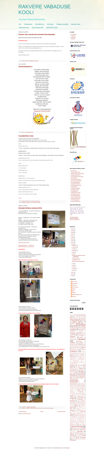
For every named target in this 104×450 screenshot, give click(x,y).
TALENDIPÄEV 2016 (25, 136)
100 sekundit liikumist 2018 (76, 185)
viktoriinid (82, 432)
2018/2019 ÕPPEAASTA (75, 183)
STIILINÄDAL (72, 408)
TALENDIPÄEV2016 (73, 420)
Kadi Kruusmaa (75, 286)
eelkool (76, 334)
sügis (71, 414)
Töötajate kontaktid (62, 24)
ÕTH (73, 438)
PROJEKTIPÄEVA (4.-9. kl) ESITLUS (26, 246)
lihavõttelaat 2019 (77, 372)
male (70, 385)
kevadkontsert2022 (81, 361)
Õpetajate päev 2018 (75, 189)
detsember (74, 244)
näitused (82, 388)
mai (73, 262)
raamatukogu (72, 397)
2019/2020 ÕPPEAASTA (75, 175)
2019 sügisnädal (74, 178)
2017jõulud (75, 317)
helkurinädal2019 (81, 347)
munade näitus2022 (76, 385)
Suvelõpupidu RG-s (74, 191)
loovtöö (79, 383)
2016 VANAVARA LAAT (78, 316)
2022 (72, 233)
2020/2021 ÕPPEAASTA (75, 172)
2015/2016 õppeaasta (75, 219)
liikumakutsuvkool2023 (74, 380)
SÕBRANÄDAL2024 (73, 413)
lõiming (78, 384)
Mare (73, 290)
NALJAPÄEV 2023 (73, 388)
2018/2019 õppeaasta (74, 318)
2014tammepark (72, 315)
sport (71, 407)
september (74, 249)
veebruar (74, 267)
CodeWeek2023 (72, 331)
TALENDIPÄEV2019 (81, 420)
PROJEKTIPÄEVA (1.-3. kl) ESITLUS (26, 245)
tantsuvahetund (72, 424)
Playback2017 (72, 390)
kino (83, 363)
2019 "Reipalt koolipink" (75, 182)
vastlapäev (77, 432)
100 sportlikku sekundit (75, 194)
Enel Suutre (74, 280)
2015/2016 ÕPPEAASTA (75, 198)
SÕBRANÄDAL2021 (80, 412)
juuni (73, 253)
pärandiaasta (80, 396)
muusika (82, 385)
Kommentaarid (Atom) (26, 413)
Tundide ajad (73, 37)
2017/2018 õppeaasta (74, 216)
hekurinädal (74, 347)
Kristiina (73, 288)
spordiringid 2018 (81, 406)
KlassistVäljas (78, 366)
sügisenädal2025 (81, 417)
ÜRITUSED (72, 439)
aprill (73, 264)
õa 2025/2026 (80, 433)
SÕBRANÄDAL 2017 (73, 409)
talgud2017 (77, 423)
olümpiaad (71, 389)
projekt (83, 394)
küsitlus (71, 372)
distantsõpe (73, 333)
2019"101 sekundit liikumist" (76, 180)
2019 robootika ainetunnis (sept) (77, 176)
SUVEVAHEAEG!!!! (25, 67)
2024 (72, 230)
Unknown (74, 295)
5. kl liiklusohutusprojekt (75, 188)
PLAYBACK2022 (72, 391)
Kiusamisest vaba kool (75, 365)
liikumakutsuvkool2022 (74, 379)
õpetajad (51, 408)
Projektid (71, 395)
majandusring (82, 384)
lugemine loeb (73, 384)
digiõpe (78, 332)
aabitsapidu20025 (78, 327)
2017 (72, 241)
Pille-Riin (74, 292)
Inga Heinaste (75, 282)
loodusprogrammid (73, 383)
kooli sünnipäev (73, 368)
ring (78, 400)
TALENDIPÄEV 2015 (80, 418)
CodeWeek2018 (74, 186)
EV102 (72, 345)
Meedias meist (75, 24)
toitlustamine (72, 427)
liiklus (83, 372)
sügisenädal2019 (83, 414)
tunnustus (43, 408)
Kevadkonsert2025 (73, 357)
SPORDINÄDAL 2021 (76, 403)
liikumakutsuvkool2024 (74, 382)
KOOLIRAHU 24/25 (74, 370)
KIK (79, 363)
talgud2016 (71, 423)
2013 (72, 275)
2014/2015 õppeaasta (75, 199)
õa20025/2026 (72, 434)
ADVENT (84, 327)
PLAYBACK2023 (80, 391)
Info (20, 24)
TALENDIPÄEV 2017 (73, 419)
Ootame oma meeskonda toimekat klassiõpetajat (36, 34)
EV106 (80, 345)
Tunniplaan (73, 35)
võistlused (72, 433)
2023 (72, 231)
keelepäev (82, 354)
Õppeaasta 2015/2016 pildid (42, 111)
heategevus (83, 346)
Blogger (68, 447)
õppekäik (77, 437)
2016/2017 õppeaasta (74, 217)
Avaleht (41, 411)
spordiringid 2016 (73, 406)
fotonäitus (77, 346)
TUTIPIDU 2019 (74, 429)
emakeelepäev (72, 336)
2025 (72, 228)
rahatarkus (78, 397)
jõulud (75, 351)
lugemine (84, 383)
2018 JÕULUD (81, 317)
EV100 (79, 344)
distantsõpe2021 (80, 333)
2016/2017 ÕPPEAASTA (75, 197)
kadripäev (76, 354)
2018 (72, 240)
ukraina (71, 432)
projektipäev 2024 (80, 395)
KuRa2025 (71, 371)
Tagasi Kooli (72, 418)
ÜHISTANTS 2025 (52, 27)
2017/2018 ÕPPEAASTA (75, 195)
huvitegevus (28, 202)
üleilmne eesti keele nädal (80, 438)
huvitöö (83, 350)
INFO (71, 351)
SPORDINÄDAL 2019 (76, 402)
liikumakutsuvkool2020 (80, 377)
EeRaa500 (82, 334)
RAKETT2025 (83, 397)
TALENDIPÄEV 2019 (81, 419)
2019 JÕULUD (83, 318)
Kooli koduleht (73, 34)
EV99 (83, 345)
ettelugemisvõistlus (73, 338)
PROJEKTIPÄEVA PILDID (23, 242)
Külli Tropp (74, 284)
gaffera (62, 447)
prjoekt (78, 394)
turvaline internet (76, 428)
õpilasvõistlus (75, 435)
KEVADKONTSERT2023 (73, 362)
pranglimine (73, 394)
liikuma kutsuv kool (74, 373)
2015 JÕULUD (79, 315)
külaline (75, 371)
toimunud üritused (37, 202)
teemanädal (84, 424)
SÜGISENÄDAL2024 (74, 417)
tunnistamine (78, 427)
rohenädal (79, 401)
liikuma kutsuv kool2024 (74, 376)
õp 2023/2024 (78, 434)
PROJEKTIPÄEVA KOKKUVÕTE (30, 208)
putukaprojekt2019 (73, 396)
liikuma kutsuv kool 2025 (80, 374)
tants (83, 423)
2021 (72, 235)
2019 (72, 238)
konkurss (32, 202)
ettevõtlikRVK (72, 341)
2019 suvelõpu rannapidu (76, 179)
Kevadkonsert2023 (81, 356)
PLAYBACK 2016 (79, 389)
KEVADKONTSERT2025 (73, 363)
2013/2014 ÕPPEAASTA (75, 201)
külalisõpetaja (81, 371)
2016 (72, 243)
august (73, 251)
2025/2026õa (83, 326)
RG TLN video (73, 170)
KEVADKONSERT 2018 (73, 356)
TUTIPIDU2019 (81, 429)
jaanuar (73, 269)
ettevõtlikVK (81, 341)
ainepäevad (73, 328)
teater (78, 424)
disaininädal (84, 332)
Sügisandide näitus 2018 (75, 192)
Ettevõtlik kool (39, 24)
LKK (82, 382)
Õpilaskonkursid (24, 27)
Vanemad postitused (61, 411)
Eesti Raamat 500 (37, 27)
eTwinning (50, 24)
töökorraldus (48, 408)
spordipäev (76, 404)
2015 (72, 271)
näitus (78, 388)
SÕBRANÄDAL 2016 (80, 408)
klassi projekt (32, 408)
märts (73, 266)
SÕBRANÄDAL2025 (81, 413)
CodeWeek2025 (72, 332)
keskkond (72, 355)
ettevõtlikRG (23, 202)
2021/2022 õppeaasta (75, 322)
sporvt (83, 407)
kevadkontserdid (81, 357)
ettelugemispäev (80, 337)
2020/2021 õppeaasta (77, 321)
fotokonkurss (72, 346)
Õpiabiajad (73, 38)
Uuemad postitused (22, 411)
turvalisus (84, 428)
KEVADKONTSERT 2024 (78, 360)
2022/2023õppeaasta (81, 323)
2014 (72, 273)
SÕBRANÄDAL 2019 (74, 411)
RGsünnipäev (72, 400)
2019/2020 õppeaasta (75, 320)
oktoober (74, 248)
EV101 (84, 344)
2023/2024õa (75, 325)
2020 (72, 236)
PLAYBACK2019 (80, 390)
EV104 (76, 345)
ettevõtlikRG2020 (79, 340)
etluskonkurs (72, 337)
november (74, 246)
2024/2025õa (76, 326)
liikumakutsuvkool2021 (74, 378)
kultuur (82, 370)
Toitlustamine (28, 24)
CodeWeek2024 (80, 331)
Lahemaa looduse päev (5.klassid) (77, 173)
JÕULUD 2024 (81, 351)
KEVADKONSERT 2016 (80, 355)
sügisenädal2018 (76, 414)
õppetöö (84, 437)
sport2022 (78, 407)
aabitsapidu (73, 327)
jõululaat (71, 354)
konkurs (76, 367)
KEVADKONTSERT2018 (73, 361)
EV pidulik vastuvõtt (73, 344)
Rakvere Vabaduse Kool (77, 293)
